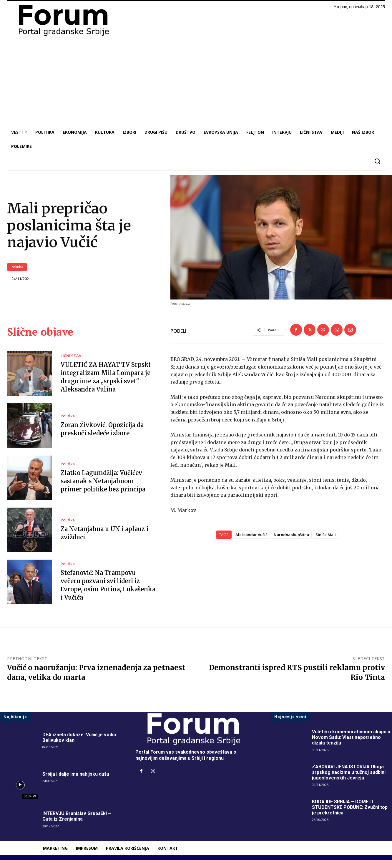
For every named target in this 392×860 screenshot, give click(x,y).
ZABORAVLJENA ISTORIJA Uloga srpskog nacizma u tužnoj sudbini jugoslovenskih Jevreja (349, 772)
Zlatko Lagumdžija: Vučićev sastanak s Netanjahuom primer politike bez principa (103, 481)
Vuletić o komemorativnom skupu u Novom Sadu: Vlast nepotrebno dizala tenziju (351, 737)
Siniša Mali (325, 534)
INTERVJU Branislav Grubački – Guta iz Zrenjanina (76, 816)
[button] (377, 161)
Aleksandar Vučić (251, 534)
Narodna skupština (291, 534)
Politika (17, 267)
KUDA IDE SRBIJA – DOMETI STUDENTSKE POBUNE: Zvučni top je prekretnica (350, 807)
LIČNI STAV (71, 356)
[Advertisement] (196, 81)
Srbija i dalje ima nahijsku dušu (75, 774)
